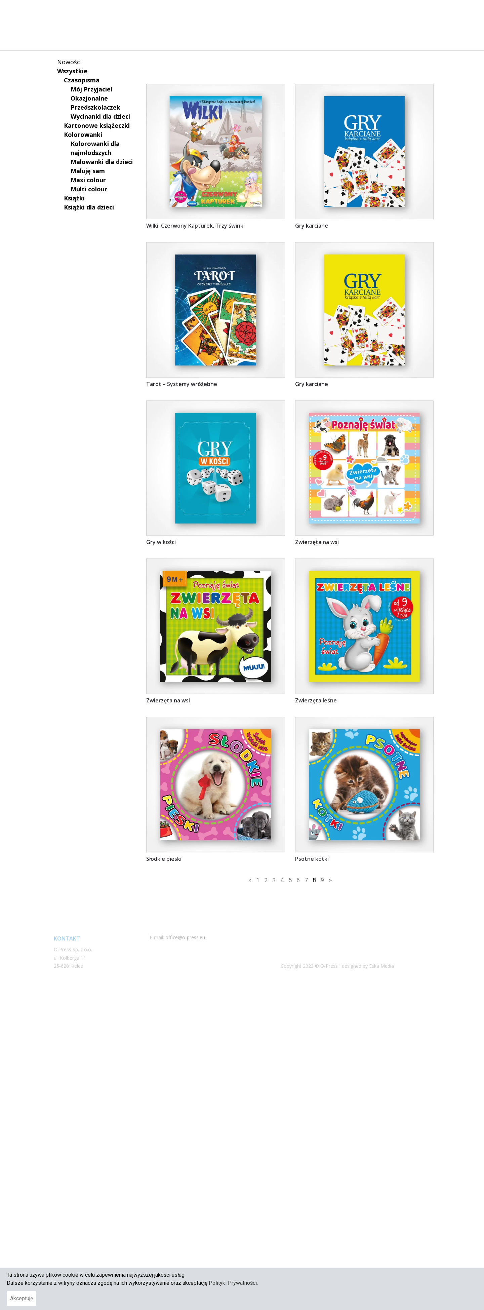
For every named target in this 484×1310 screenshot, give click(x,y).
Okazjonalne (89, 98)
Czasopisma (81, 80)
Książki (74, 198)
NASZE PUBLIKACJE (338, 12)
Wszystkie (72, 71)
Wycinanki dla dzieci (100, 116)
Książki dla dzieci (89, 207)
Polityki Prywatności (233, 1283)
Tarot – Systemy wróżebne (181, 497)
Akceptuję (21, 1298)
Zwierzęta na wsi (317, 656)
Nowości (69, 62)
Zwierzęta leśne (316, 814)
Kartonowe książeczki (97, 125)
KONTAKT (388, 12)
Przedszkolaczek (95, 107)
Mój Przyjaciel (91, 89)
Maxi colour (88, 180)
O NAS (293, 12)
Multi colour (89, 189)
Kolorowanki (83, 134)
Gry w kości (161, 656)
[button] (413, 12)
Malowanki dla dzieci (102, 162)
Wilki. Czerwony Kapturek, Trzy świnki (195, 339)
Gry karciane (311, 339)
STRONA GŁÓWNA (249, 12)
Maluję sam (88, 171)
